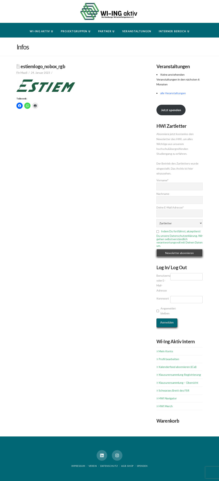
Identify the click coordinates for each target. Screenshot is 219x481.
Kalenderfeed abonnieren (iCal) (176, 366)
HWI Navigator (166, 398)
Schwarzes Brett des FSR (172, 390)
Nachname (162, 193)
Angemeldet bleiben (167, 311)
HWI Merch (164, 406)
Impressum (78, 466)
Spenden (142, 466)
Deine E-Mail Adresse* (170, 207)
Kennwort (162, 298)
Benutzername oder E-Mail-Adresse (163, 283)
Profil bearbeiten (167, 359)
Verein (93, 466)
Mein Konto (164, 351)
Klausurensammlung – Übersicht (177, 382)
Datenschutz (109, 466)
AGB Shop (127, 466)
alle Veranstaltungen (173, 93)
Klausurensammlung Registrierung (178, 374)
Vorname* (162, 180)
